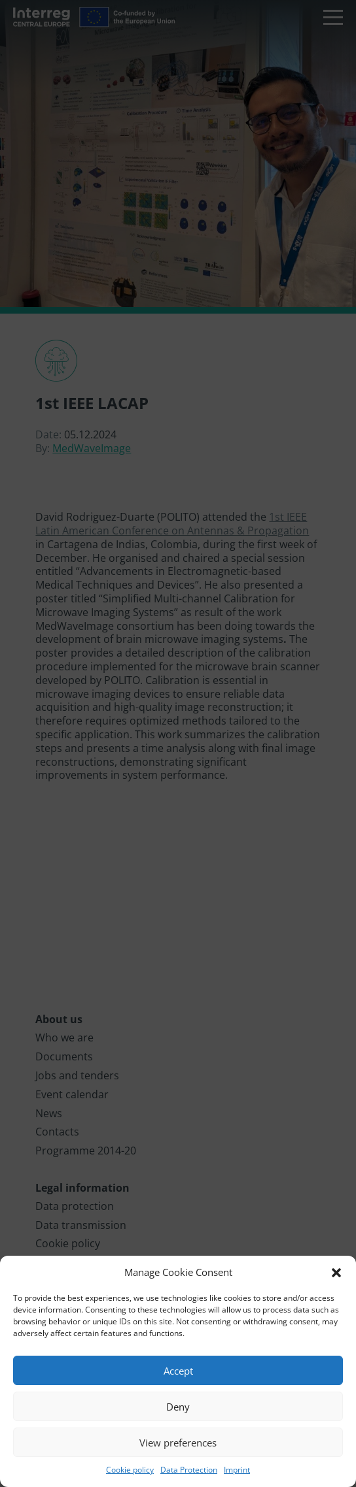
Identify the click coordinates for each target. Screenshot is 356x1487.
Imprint (237, 1469)
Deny (178, 1406)
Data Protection (188, 1469)
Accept (178, 1370)
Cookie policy (130, 1469)
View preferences (178, 1442)
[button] (336, 1272)
